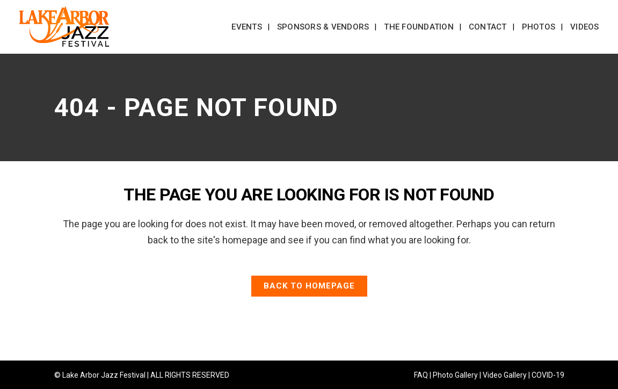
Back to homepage (309, 286)
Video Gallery (505, 375)
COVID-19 (548, 375)
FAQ (421, 375)
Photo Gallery (455, 375)
